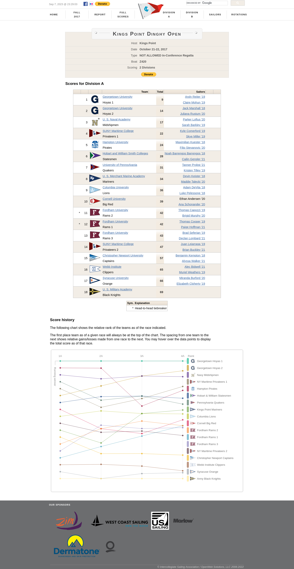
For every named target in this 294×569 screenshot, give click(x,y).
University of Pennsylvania (120, 164)
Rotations (239, 14)
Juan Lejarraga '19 (193, 244)
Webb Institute (112, 266)
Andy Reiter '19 (195, 96)
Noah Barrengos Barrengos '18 (185, 153)
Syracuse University (116, 278)
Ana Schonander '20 (191, 204)
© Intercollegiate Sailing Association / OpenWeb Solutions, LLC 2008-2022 (200, 566)
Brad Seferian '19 (194, 232)
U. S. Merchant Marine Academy (124, 176)
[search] (207, 3)
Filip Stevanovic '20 (192, 147)
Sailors (215, 14)
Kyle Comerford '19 (192, 131)
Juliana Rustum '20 (192, 113)
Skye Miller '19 (195, 136)
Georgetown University (118, 96)
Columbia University (116, 187)
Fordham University (115, 210)
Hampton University (115, 142)
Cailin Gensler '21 (193, 159)
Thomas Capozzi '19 (191, 210)
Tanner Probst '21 (193, 164)
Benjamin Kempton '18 (190, 255)
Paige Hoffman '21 (193, 227)
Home (54, 14)
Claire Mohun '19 (194, 102)
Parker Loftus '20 (194, 119)
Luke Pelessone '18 (192, 193)
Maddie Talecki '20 (193, 181)
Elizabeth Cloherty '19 (191, 283)
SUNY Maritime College (118, 131)
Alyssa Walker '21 (193, 261)
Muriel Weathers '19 (192, 272)
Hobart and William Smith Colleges (125, 153)
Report (100, 14)
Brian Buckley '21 (194, 249)
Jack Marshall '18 (194, 108)
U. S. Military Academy (117, 289)
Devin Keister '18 (194, 176)
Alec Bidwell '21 (195, 266)
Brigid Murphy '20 (193, 215)
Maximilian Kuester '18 (190, 142)
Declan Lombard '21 (192, 238)
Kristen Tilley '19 (194, 170)
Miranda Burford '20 (192, 278)
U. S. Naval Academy (116, 119)
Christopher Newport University (123, 255)
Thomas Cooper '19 (192, 221)
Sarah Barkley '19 (193, 125)
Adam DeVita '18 (194, 187)
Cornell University (114, 198)
